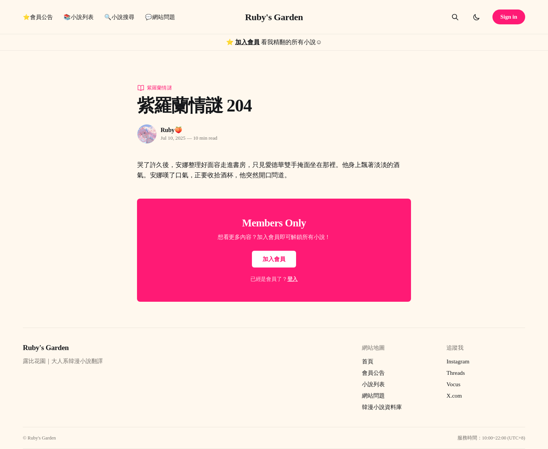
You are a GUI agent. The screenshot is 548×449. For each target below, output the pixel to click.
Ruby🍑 (171, 130)
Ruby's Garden (274, 17)
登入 (292, 279)
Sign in (508, 17)
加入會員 (247, 42)
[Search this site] (455, 17)
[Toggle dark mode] (476, 17)
